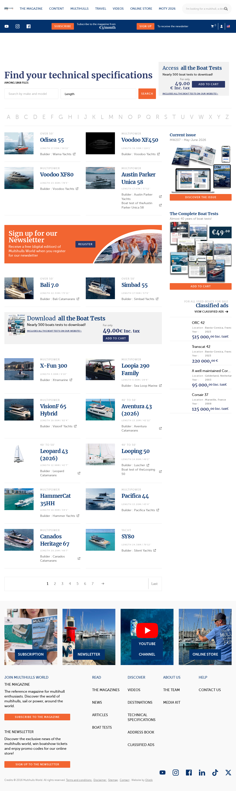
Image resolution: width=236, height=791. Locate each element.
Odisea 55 (52, 140)
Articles (100, 715)
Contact (124, 780)
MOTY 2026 (167, 8)
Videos (118, 8)
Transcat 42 (201, 347)
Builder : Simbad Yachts (140, 299)
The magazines (106, 690)
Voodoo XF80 (56, 174)
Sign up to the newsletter (37, 764)
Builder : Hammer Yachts (59, 516)
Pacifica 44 (135, 496)
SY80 (128, 536)
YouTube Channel (147, 637)
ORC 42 (198, 323)
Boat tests (102, 728)
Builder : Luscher (135, 465)
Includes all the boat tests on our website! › (190, 93)
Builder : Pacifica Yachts (140, 510)
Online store (141, 8)
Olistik (149, 780)
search (147, 93)
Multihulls (79, 8)
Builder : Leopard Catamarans (60, 473)
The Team (171, 690)
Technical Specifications (142, 717)
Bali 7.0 (49, 285)
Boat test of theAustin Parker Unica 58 (142, 205)
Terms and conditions (79, 780)
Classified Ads (141, 745)
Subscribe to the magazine (37, 717)
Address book (141, 732)
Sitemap (113, 780)
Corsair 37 (200, 395)
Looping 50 (136, 451)
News (97, 703)
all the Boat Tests (192, 68)
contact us (210, 690)
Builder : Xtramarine (56, 380)
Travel (100, 8)
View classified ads (211, 311)
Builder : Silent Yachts (139, 550)
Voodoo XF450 (140, 140)
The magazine (31, 8)
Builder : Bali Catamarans (59, 299)
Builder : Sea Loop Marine (142, 385)
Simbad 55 (135, 285)
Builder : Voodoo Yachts (141, 154)
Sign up (145, 26)
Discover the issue (200, 197)
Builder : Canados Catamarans (60, 559)
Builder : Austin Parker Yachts (142, 197)
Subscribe (62, 26)
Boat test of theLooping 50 (142, 472)
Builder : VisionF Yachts (58, 426)
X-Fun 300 (53, 365)
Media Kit (171, 703)
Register (85, 244)
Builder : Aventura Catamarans (142, 428)
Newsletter (89, 637)
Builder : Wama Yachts (58, 154)
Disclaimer (100, 780)
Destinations (140, 703)
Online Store (205, 637)
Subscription (30, 637)
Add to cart (208, 84)
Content (56, 8)
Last (154, 584)
